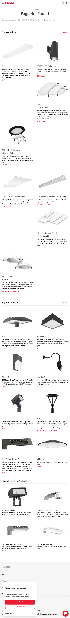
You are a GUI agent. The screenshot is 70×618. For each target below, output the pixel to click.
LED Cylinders (41, 76)
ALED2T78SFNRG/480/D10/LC (12, 545)
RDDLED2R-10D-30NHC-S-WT (47, 511)
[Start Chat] (66, 614)
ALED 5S (6, 337)
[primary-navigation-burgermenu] (2, 3)
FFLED (5, 419)
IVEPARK (40, 459)
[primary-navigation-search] (63, 2)
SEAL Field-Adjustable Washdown (51, 197)
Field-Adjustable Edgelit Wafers (11, 165)
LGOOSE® (39, 387)
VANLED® (39, 348)
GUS (4, 66)
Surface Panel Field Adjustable (46, 248)
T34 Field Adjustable (8, 206)
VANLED (40, 337)
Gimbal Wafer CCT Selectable (10, 291)
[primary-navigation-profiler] (67, 2)
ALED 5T (41, 419)
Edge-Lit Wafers (41, 121)
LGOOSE (41, 377)
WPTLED (5, 377)
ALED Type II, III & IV (10, 459)
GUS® (3, 80)
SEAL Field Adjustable (43, 204)
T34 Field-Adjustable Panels (14, 197)
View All (65, 32)
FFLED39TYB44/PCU (8, 511)
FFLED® (4, 428)
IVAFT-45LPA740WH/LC (44, 545)
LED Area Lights (6, 473)
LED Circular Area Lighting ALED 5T (47, 430)
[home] (9, 3)
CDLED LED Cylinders (46, 66)
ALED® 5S (4, 348)
